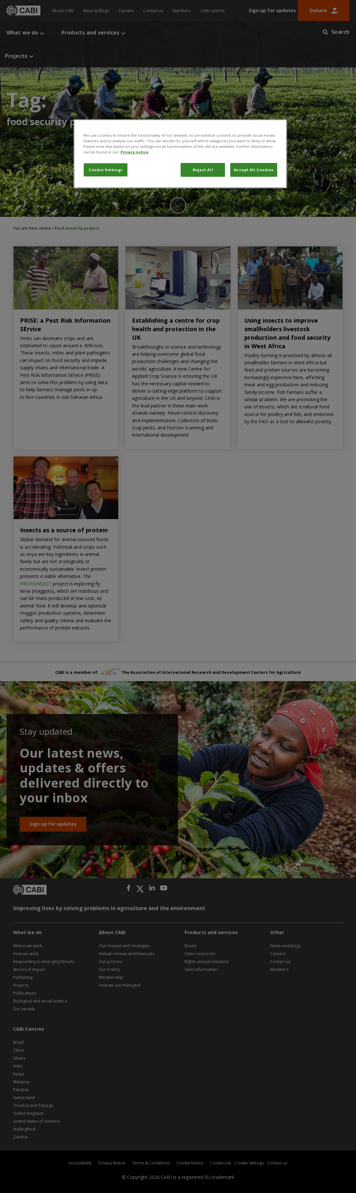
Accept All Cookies (254, 169)
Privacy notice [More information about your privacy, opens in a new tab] (134, 151)
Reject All (203, 169)
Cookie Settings (105, 169)
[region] (180, 153)
